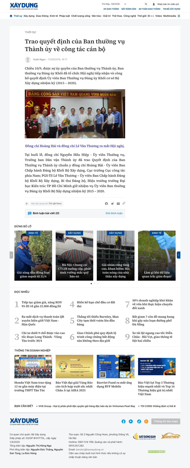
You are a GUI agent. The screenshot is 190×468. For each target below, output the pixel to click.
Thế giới (142, 15)
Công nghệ (130, 15)
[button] (91, 283)
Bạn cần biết (23, 406)
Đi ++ (151, 15)
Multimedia (169, 15)
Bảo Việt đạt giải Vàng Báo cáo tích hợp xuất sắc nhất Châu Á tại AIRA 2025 (74, 386)
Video (158, 15)
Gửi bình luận (114, 213)
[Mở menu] (178, 15)
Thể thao (117, 15)
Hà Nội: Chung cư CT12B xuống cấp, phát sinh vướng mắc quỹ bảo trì (74, 270)
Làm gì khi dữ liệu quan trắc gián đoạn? (157, 274)
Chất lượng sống (80, 15)
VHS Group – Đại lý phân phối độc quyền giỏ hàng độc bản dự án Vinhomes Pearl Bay (86, 406)
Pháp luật (64, 15)
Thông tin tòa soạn (166, 421)
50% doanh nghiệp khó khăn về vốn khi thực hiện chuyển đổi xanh (152, 304)
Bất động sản (129, 9)
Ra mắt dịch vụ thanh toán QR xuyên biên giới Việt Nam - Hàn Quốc (43, 320)
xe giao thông (111, 9)
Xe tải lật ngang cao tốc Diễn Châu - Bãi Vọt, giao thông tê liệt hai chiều (152, 337)
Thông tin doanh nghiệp (32, 350)
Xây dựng (29, 15)
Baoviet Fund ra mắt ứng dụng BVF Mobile (114, 384)
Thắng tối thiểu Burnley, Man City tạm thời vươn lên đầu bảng (98, 320)
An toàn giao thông (149, 9)
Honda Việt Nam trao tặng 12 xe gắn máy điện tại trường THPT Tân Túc (32, 386)
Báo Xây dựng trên (46, 204)
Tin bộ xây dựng (171, 9)
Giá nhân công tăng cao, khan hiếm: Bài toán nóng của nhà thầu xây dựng (116, 270)
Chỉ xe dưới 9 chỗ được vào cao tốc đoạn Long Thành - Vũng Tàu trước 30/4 (43, 337)
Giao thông (42, 15)
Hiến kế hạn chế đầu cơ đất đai (96, 304)
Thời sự (18, 15)
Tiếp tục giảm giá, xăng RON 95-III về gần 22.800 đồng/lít (42, 304)
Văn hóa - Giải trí (101, 15)
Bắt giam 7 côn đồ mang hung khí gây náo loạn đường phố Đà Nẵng (153, 320)
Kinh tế (54, 15)
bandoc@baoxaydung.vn (90, 449)
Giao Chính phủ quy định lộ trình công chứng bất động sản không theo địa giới (96, 337)
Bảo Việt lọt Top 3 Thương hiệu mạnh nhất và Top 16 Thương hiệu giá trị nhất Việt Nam (156, 388)
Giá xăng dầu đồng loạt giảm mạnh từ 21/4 (33, 274)
